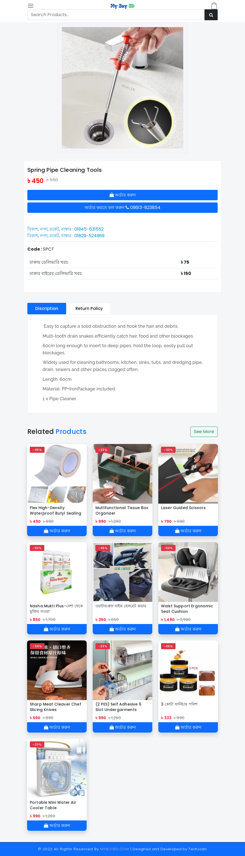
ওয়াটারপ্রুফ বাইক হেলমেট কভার (120, 606)
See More (204, 431)
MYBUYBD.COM (115, 849)
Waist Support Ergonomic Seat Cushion (187, 608)
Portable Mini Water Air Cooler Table (53, 805)
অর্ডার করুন (122, 195)
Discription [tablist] (46, 308)
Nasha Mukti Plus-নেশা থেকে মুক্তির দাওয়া (56, 608)
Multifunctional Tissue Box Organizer (121, 510)
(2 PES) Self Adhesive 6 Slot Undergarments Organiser (118, 706)
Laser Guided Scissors (183, 507)
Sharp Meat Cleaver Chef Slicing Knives (55, 706)
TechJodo (197, 849)
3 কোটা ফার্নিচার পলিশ (179, 704)
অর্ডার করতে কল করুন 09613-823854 (122, 207)
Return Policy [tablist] (89, 308)
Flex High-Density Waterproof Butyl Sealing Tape (55, 510)
